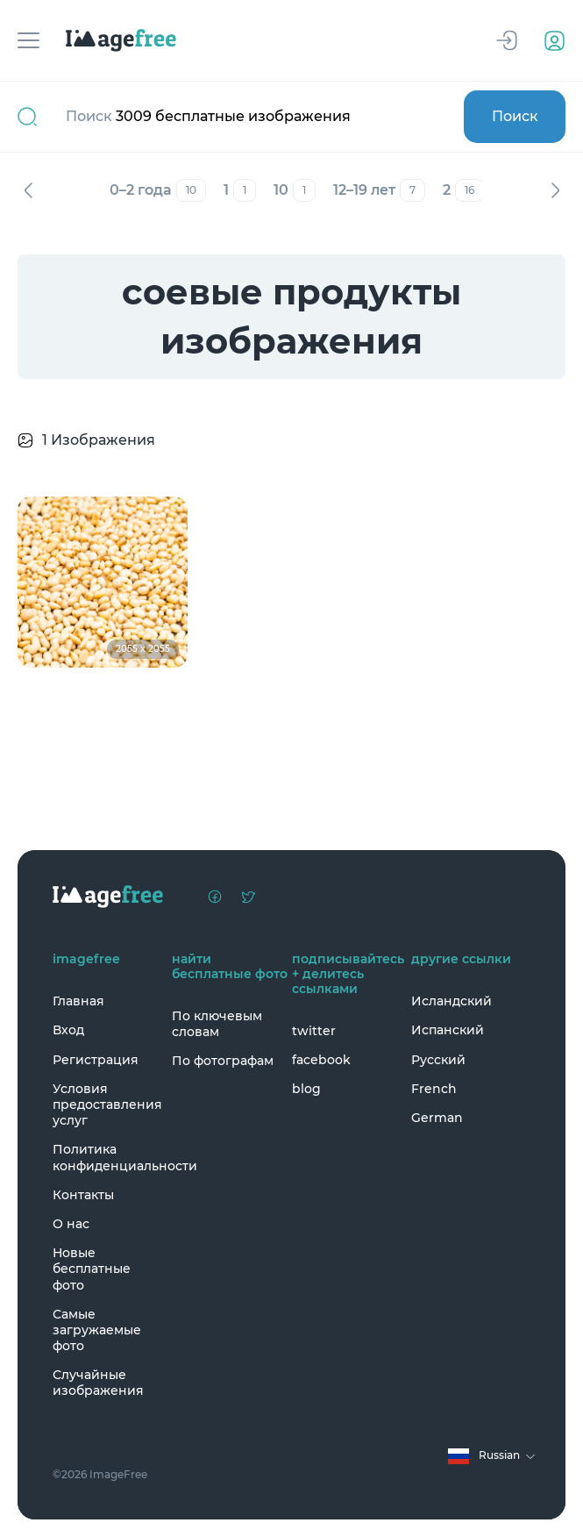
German (437, 1118)
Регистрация (96, 1060)
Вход (68, 1030)
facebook (321, 1060)
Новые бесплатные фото (92, 1268)
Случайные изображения (98, 1382)
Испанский (447, 1030)
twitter (314, 1031)
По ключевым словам (217, 1024)
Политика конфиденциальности (108, 1157)
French (434, 1089)
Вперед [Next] (554, 190)
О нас (71, 1224)
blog (306, 1089)
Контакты (83, 1195)
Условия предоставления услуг (107, 1104)
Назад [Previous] (28, 190)
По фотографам (223, 1061)
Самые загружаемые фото (97, 1330)
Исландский (451, 1001)
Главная (78, 1001)
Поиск (515, 116)
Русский (438, 1060)
